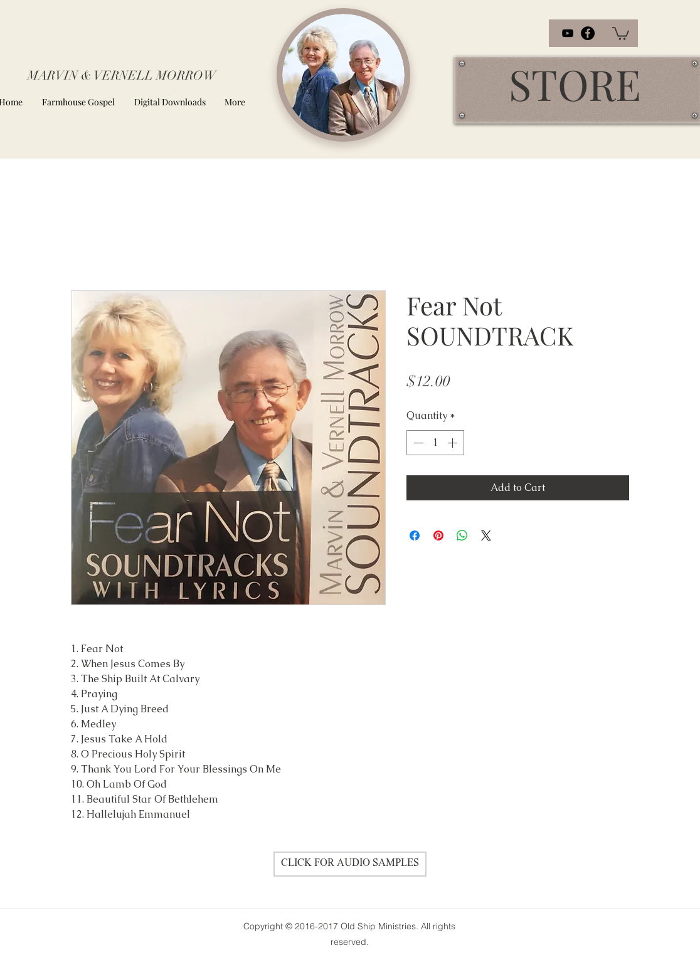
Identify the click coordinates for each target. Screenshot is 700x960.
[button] (620, 33)
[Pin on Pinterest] (438, 535)
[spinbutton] (435, 443)
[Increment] (453, 443)
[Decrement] (417, 443)
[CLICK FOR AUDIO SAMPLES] (350, 864)
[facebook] (588, 33)
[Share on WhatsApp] (462, 535)
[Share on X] (486, 535)
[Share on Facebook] (414, 535)
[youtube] (568, 33)
